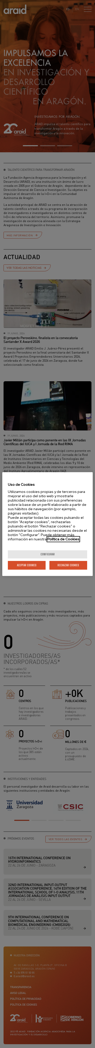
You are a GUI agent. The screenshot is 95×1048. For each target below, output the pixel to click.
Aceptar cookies (26, 565)
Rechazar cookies (68, 565)
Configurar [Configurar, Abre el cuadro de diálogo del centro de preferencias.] (48, 554)
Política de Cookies (63, 539)
